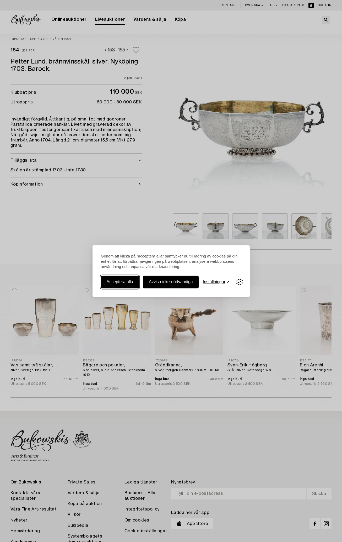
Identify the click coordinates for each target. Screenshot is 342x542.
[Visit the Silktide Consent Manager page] (239, 282)
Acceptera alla (120, 282)
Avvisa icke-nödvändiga (171, 282)
